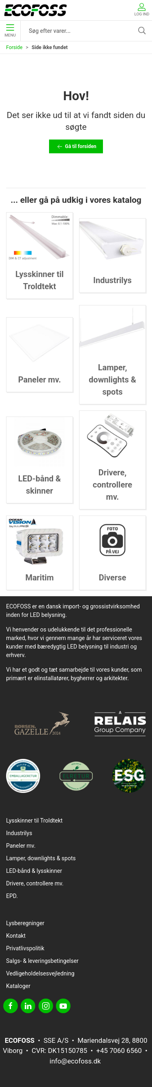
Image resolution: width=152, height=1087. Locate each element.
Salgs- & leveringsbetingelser (42, 961)
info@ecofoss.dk (75, 1061)
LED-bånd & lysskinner (34, 871)
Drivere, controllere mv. (112, 485)
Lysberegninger (25, 923)
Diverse (112, 577)
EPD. (12, 896)
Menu (9, 30)
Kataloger (18, 986)
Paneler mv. (39, 380)
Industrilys (112, 280)
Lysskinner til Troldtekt (34, 820)
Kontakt (16, 935)
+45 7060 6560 (119, 1050)
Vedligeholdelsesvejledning (40, 973)
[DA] (35, 10)
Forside (14, 47)
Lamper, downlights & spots (112, 380)
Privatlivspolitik (25, 948)
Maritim (39, 577)
